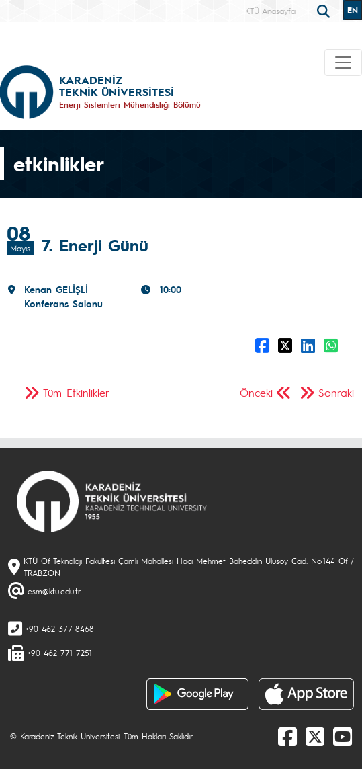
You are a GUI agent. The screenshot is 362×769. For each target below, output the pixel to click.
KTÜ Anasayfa (270, 10)
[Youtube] (342, 736)
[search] (325, 10)
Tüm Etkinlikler (76, 392)
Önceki (256, 392)
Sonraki (336, 392)
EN (352, 10)
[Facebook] (287, 736)
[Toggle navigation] (343, 62)
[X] (315, 736)
